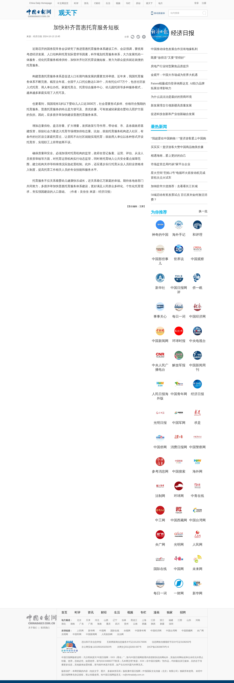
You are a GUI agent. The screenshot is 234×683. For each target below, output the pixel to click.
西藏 (144, 621)
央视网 (127, 628)
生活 (108, 3)
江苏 (153, 617)
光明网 (179, 542)
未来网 (197, 566)
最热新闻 (159, 125)
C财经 (97, 3)
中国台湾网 (197, 517)
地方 (160, 3)
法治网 (120, 631)
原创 (138, 3)
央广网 (160, 542)
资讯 (86, 3)
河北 (97, 617)
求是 (197, 420)
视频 (118, 3)
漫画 (156, 609)
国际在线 (160, 566)
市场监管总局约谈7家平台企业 (170, 163)
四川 (117, 621)
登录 (196, 3)
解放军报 (178, 362)
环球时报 (178, 338)
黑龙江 (134, 617)
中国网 (179, 566)
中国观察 (197, 256)
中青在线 (197, 493)
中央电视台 (197, 338)
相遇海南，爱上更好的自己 (168, 154)
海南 (99, 621)
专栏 (128, 3)
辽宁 (115, 617)
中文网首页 (62, 3)
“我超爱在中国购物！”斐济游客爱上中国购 (178, 137)
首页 (64, 609)
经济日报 (182, 33)
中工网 (160, 517)
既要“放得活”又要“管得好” (168, 57)
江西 (180, 617)
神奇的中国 (160, 232)
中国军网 (178, 420)
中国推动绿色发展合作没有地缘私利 (174, 49)
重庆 (108, 621)
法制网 (160, 493)
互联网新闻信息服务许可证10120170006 (126, 639)
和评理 (197, 232)
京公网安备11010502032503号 (97, 644)
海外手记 (178, 232)
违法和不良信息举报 (91, 639)
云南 (135, 621)
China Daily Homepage (40, 3)
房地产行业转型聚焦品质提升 (170, 66)
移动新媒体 (159, 13)
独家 (170, 609)
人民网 (197, 542)
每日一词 (178, 314)
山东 (189, 617)
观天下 (149, 3)
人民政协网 (106, 631)
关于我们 (32, 625)
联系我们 (45, 625)
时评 (76, 3)
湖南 (72, 621)
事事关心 (160, 314)
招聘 (183, 609)
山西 (106, 617)
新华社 (160, 285)
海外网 (197, 469)
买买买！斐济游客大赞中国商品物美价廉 (177, 146)
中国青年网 (179, 391)
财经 (104, 609)
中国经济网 (197, 314)
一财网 (179, 590)
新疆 (162, 621)
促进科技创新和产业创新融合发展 (173, 113)
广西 (90, 621)
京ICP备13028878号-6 (158, 644)
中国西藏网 (179, 517)
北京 (79, 617)
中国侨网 (160, 444)
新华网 (197, 590)
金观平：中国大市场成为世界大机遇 (174, 74)
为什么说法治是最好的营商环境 (171, 95)
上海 (144, 617)
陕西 (153, 621)
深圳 (171, 621)
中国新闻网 (160, 338)
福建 (171, 617)
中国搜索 (178, 469)
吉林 (124, 617)
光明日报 (160, 420)
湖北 (63, 621)
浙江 (162, 617)
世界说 (179, 256)
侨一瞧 (197, 285)
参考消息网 (160, 469)
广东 (81, 621)
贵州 (126, 621)
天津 (88, 617)
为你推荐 (159, 209)
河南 (198, 617)
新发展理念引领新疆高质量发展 (171, 104)
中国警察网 (197, 444)
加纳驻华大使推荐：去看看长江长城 (174, 184)
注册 (204, 3)
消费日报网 (179, 444)
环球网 (179, 493)
